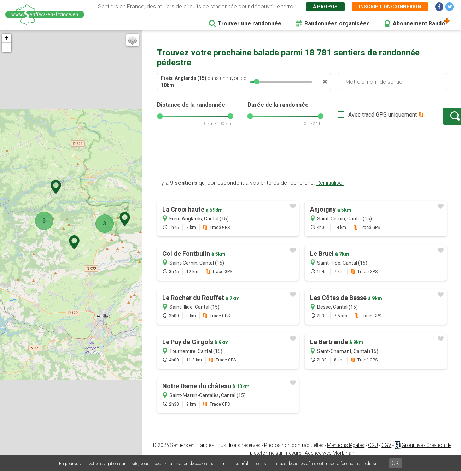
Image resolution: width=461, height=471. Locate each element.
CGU (373, 452)
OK (395, 463)
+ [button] (8, 38)
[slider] (256, 81)
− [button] (8, 47)
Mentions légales (345, 452)
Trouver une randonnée (249, 23)
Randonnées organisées (337, 23)
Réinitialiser (330, 190)
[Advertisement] (302, 163)
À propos (325, 7)
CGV (386, 452)
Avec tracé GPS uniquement (360, 118)
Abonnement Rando (419, 23)
